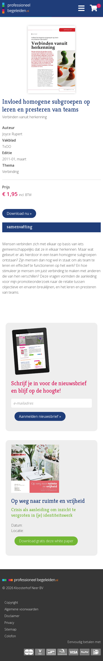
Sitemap (10, 629)
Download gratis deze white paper (46, 540)
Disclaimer (11, 616)
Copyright (11, 602)
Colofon (10, 636)
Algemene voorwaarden (21, 609)
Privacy (9, 622)
